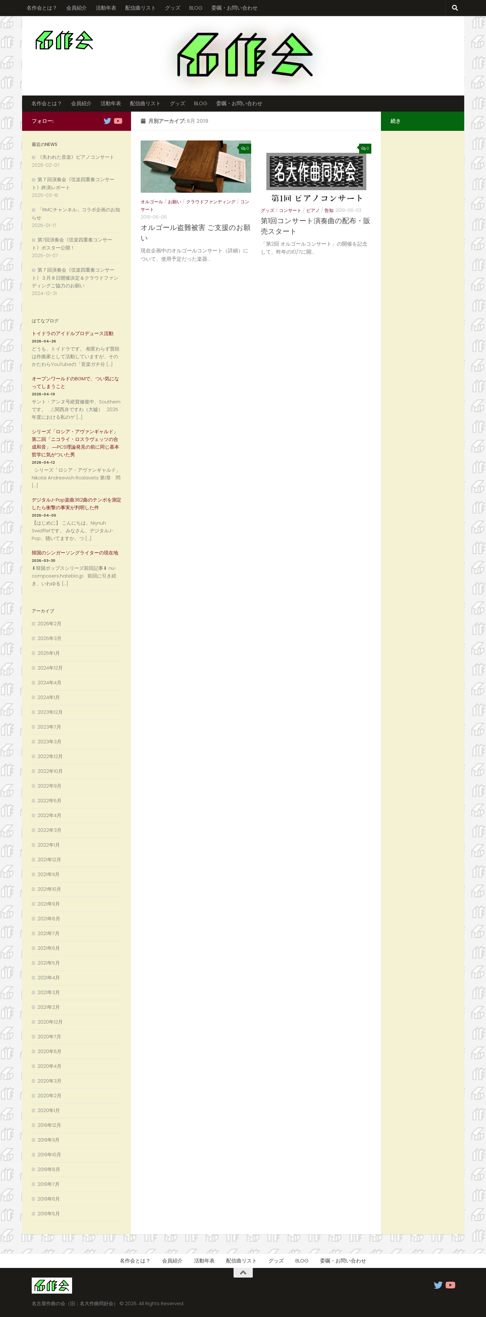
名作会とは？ (42, 8)
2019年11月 (48, 1139)
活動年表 (106, 8)
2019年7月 (48, 1184)
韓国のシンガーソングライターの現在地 (75, 552)
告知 (329, 210)
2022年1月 (48, 844)
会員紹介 (76, 8)
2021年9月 (48, 903)
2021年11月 (48, 874)
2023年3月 (49, 741)
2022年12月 (50, 756)
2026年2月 (49, 623)
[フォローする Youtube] (117, 121)
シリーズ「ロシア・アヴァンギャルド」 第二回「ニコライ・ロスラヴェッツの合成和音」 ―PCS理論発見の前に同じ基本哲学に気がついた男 (75, 443)
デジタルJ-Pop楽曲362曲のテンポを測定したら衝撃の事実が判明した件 (76, 503)
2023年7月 (49, 726)
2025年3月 (49, 638)
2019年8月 (48, 1169)
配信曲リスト (140, 8)
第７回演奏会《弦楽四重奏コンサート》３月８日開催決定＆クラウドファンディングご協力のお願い (75, 277)
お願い (174, 201)
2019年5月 (48, 1213)
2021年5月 (48, 962)
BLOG (195, 8)
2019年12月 (49, 1125)
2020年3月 (49, 1080)
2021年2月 (48, 1007)
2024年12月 (50, 667)
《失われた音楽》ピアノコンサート (75, 157)
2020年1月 (48, 1110)
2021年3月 (48, 992)
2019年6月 (48, 1198)
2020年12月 (50, 1021)
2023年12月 (50, 712)
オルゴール (152, 201)
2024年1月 (48, 697)
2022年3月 (49, 830)
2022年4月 (49, 815)
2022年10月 (50, 771)
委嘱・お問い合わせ (234, 8)
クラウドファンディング (210, 201)
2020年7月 (49, 1036)
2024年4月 (49, 682)
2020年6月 (49, 1051)
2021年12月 (49, 859)
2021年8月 (48, 918)
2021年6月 (48, 948)
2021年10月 (49, 889)
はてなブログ (45, 320)
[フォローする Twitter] (107, 121)
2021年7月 (48, 933)
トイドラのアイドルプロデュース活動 (72, 333)
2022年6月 (49, 800)
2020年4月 (49, 1066)
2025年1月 (48, 653)
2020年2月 (49, 1095)
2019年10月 (49, 1154)
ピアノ (313, 210)
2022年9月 (49, 785)
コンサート (290, 210)
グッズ (172, 8)
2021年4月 (48, 977)
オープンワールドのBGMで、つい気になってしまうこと (75, 382)
